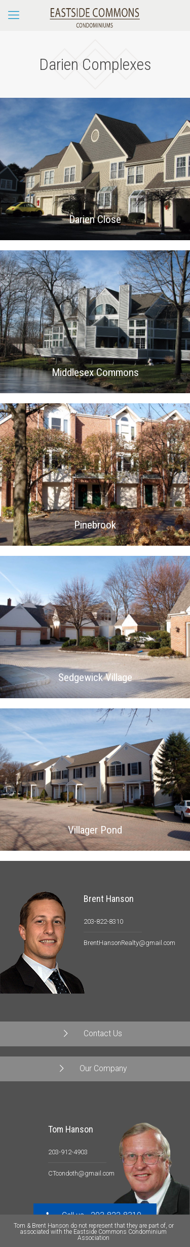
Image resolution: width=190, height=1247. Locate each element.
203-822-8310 (103, 921)
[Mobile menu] (13, 15)
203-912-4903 (68, 1152)
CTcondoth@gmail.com (81, 1173)
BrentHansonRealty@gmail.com (129, 943)
